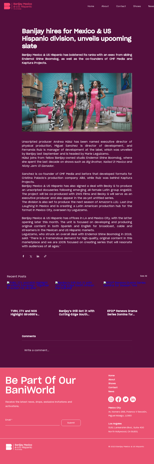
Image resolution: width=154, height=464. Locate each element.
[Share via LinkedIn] (37, 256)
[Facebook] (118, 399)
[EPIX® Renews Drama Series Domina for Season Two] (125, 293)
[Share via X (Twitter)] (30, 256)
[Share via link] (45, 256)
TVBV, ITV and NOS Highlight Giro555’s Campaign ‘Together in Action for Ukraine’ (27, 312)
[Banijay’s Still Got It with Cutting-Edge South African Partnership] (77, 293)
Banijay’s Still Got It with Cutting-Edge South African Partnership (76, 312)
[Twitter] (126, 399)
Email (8, 420)
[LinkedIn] (133, 399)
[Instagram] (111, 399)
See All (143, 276)
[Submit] (71, 423)
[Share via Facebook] (23, 256)
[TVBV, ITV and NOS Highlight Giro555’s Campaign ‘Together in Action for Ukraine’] (28, 293)
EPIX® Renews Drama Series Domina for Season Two (122, 312)
